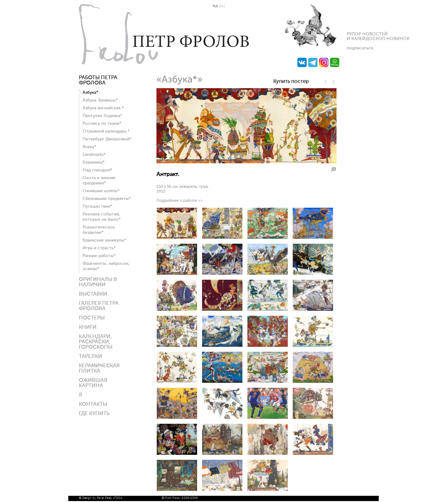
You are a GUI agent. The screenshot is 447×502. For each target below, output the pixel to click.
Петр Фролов (164, 34)
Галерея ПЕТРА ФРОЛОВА (99, 306)
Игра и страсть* (99, 248)
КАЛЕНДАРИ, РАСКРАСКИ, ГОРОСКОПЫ (95, 342)
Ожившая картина (93, 383)
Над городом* (97, 170)
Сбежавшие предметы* (107, 199)
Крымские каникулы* (104, 240)
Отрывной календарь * (106, 131)
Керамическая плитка (99, 368)
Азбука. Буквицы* (100, 100)
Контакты (93, 404)
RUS (215, 6)
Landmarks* (94, 154)
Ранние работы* (99, 256)
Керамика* (94, 162)
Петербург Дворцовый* (107, 139)
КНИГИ (88, 327)
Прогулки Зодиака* (102, 116)
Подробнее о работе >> (179, 201)
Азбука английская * (103, 108)
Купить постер (291, 81)
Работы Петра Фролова (98, 80)
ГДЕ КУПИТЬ (94, 413)
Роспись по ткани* (102, 123)
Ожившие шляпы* (101, 191)
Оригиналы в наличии (98, 282)
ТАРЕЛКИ (90, 356)
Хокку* (90, 147)
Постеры (92, 318)
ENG (222, 6)
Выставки (93, 294)
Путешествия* (97, 206)
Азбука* (90, 92)
